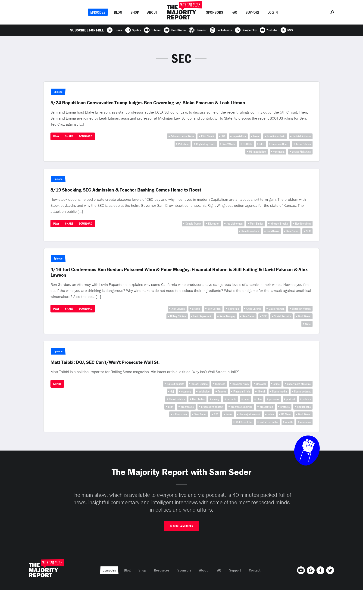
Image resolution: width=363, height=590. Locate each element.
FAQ (234, 12)
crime (276, 384)
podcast (290, 399)
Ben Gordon (214, 309)
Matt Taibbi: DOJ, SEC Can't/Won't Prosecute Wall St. (105, 362)
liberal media (279, 391)
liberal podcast (302, 391)
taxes (229, 414)
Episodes (98, 12)
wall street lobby (269, 422)
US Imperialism (257, 152)
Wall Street (304, 316)
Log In (273, 12)
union (271, 414)
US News (286, 414)
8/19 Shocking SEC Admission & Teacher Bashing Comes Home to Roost (125, 190)
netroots (231, 399)
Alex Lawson (178, 309)
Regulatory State (205, 144)
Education (213, 223)
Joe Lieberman (235, 223)
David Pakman (277, 309)
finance (222, 391)
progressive (187, 407)
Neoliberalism (303, 223)
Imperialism (239, 136)
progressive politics (241, 407)
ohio (259, 399)
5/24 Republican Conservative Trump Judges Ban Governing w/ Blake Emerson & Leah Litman (147, 102)
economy (186, 391)
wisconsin (305, 422)
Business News (240, 384)
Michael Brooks (279, 223)
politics (307, 399)
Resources (161, 570)
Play (56, 136)
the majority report (249, 414)
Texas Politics (303, 144)
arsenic (196, 309)
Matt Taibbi (198, 399)
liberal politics (177, 399)
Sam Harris (273, 231)
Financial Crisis (241, 391)
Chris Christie (253, 309)
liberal (261, 391)
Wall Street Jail (244, 422)
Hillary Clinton (178, 316)
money (215, 399)
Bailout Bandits (175, 384)
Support (252, 12)
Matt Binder (256, 223)
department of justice (299, 384)
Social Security (282, 316)
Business (220, 384)
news (246, 399)
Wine (308, 324)
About (152, 12)
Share (69, 136)
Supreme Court (280, 144)
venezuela (279, 152)
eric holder (204, 391)
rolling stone (180, 414)
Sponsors (214, 12)
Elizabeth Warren (301, 309)
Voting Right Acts (301, 152)
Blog (118, 12)
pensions (274, 399)
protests (285, 407)
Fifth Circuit (207, 136)
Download (85, 136)
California (233, 309)
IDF (223, 136)
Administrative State (182, 136)
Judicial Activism (302, 136)
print (170, 407)
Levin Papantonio (202, 316)
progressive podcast (212, 407)
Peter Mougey (227, 316)
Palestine (183, 144)
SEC (262, 144)
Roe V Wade (228, 144)
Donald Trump (193, 223)
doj (172, 391)
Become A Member (181, 526)
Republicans (304, 407)
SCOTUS (247, 144)
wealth (289, 422)
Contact (254, 570)
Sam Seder (292, 231)
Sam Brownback (250, 231)
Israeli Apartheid (276, 136)
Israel (256, 136)
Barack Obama (199, 384)
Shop (135, 12)
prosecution (266, 407)
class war (261, 384)
